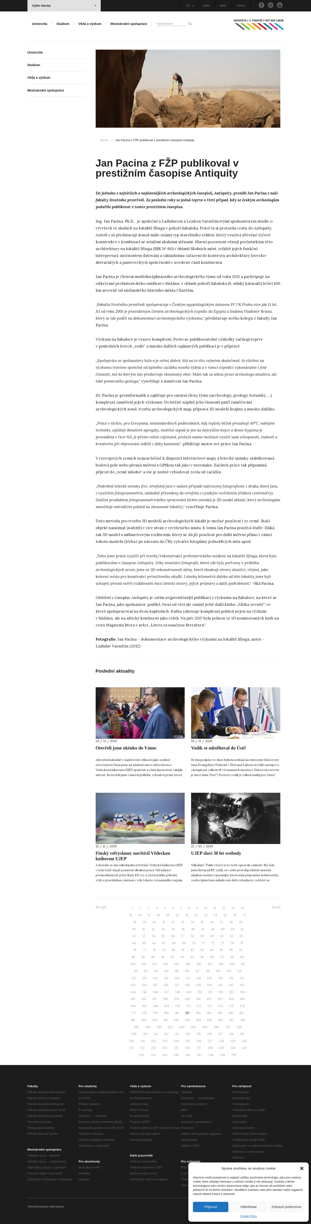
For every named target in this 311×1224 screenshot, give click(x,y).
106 (199, 964)
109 (232, 964)
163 (220, 999)
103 (165, 964)
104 (176, 964)
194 (198, 1020)
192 (176, 1020)
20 (177, 915)
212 (166, 1034)
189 (143, 1020)
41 (143, 929)
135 (155, 985)
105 (188, 964)
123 (144, 978)
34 (192, 922)
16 (139, 915)
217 (220, 1034)
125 (166, 978)
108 (221, 964)
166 (133, 1006)
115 (177, 971)
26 (235, 915)
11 (215, 908)
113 (156, 971)
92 (172, 957)
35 (202, 922)
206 (216, 1027)
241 (244, 1048)
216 (209, 1034)
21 (186, 915)
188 (133, 1020)
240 (232, 1048)
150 (199, 992)
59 (202, 936)
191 (166, 1020)
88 (133, 957)
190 (154, 1020)
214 (188, 1034)
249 (222, 1055)
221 (143, 1041)
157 (155, 999)
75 (241, 943)
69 (184, 943)
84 (212, 950)
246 (187, 1055)
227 (210, 1041)
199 (136, 1027)
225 (187, 1041)
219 (242, 1034)
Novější (101, 907)
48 (212, 929)
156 (144, 999)
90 (153, 957)
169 (166, 1006)
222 (153, 1041)
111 (135, 971)
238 (210, 1048)
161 (198, 999)
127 (188, 978)
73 (222, 943)
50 (232, 929)
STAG (241, 5)
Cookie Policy (248, 1216)
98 (232, 957)
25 (225, 915)
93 (182, 957)
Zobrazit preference (286, 1207)
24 (215, 915)
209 (133, 1034)
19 (167, 915)
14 (242, 908)
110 (243, 964)
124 (155, 978)
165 (242, 999)
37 (221, 922)
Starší (276, 907)
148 (177, 992)
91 (162, 957)
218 (231, 1034)
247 (199, 1055)
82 (192, 950)
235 (176, 1048)
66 (154, 943)
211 (156, 1034)
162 (209, 999)
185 (220, 1013)
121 (240, 971)
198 (243, 1020)
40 (134, 929)
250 (233, 1055)
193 (187, 1020)
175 (231, 1006)
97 (222, 957)
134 (144, 985)
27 (244, 915)
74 (232, 943)
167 (144, 1006)
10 (205, 908)
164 (231, 999)
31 (163, 922)
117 (198, 971)
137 (177, 985)
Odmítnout (249, 1207)
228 (221, 1041)
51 (242, 929)
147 (166, 992)
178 (144, 1013)
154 (242, 992)
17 (149, 915)
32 (173, 922)
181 (177, 1013)
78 (154, 950)
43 (163, 929)
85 (221, 950)
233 (153, 1048)
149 (188, 992)
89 (143, 957)
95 (202, 957)
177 (134, 1013)
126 (177, 978)
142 (231, 985)
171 (188, 1006)
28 (134, 922)
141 (220, 985)
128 (199, 978)
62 (231, 936)
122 (134, 978)
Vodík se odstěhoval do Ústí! (218, 747)
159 (176, 999)
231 (131, 1048)
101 (144, 964)
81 (183, 950)
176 (242, 1006)
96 (212, 957)
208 (239, 1027)
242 (141, 1055)
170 (178, 1006)
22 (196, 915)
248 (210, 1055)
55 (163, 936)
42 (153, 929)
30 (154, 922)
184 (209, 1013)
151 (210, 992)
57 (182, 936)
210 (145, 1034)
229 (232, 1041)
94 (192, 957)
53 (144, 936)
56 (173, 936)
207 (227, 1027)
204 (193, 1027)
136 (166, 985)
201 (159, 1027)
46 (193, 929)
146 (155, 992)
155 (133, 999)
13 (233, 908)
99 (242, 957)
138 (187, 985)
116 (187, 971)
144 (133, 992)
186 (231, 1013)
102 (154, 964)
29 (144, 922)
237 (198, 1048)
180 (166, 1013)
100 (133, 964)
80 (173, 950)
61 (221, 936)
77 (144, 950)
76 (134, 950)
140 (209, 985)
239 (221, 1048)
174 (220, 1006)
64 (134, 943)
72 (212, 943)
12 (223, 908)
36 (212, 922)
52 (134, 936)
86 (231, 950)
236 (187, 1048)
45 (183, 929)
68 (174, 943)
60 (212, 936)
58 (192, 936)
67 (164, 943)
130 (220, 978)
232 (142, 1048)
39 (241, 922)
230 (244, 1041)
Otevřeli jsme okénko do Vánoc (126, 747)
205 (204, 1027)
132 (242, 978)
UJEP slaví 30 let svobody (216, 853)
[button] (302, 1168)
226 (198, 1041)
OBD (206, 5)
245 (176, 1055)
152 (221, 992)
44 (173, 929)
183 (198, 1013)
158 (165, 999)
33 (182, 922)
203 (181, 1027)
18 (158, 915)
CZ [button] (190, 5)
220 (131, 1041)
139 (198, 985)
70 (193, 943)
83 (202, 950)
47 (203, 929)
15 (130, 915)
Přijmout (210, 1207)
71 (203, 943)
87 (241, 950)
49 (222, 929)
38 (231, 922)
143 (242, 985)
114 (166, 971)
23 (205, 915)
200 (147, 1027)
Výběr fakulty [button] (64, 5)
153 (232, 992)
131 (231, 978)
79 (163, 950)
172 (199, 1006)
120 (229, 971)
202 (170, 1027)
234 (164, 1048)
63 (241, 936)
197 (232, 1020)
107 (210, 964)
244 (164, 1055)
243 (153, 1055)
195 (209, 1020)
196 (220, 1020)
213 (177, 1034)
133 (133, 985)
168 (155, 1006)
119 (218, 971)
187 (242, 1013)
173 (210, 1006)
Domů (104, 140)
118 (208, 971)
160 (187, 999)
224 (176, 1041)
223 (164, 1041)
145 (144, 992)
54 (153, 936)
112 (146, 971)
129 (209, 978)
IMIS (223, 5)
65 (144, 943)
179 (155, 1013)
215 (199, 1034)
